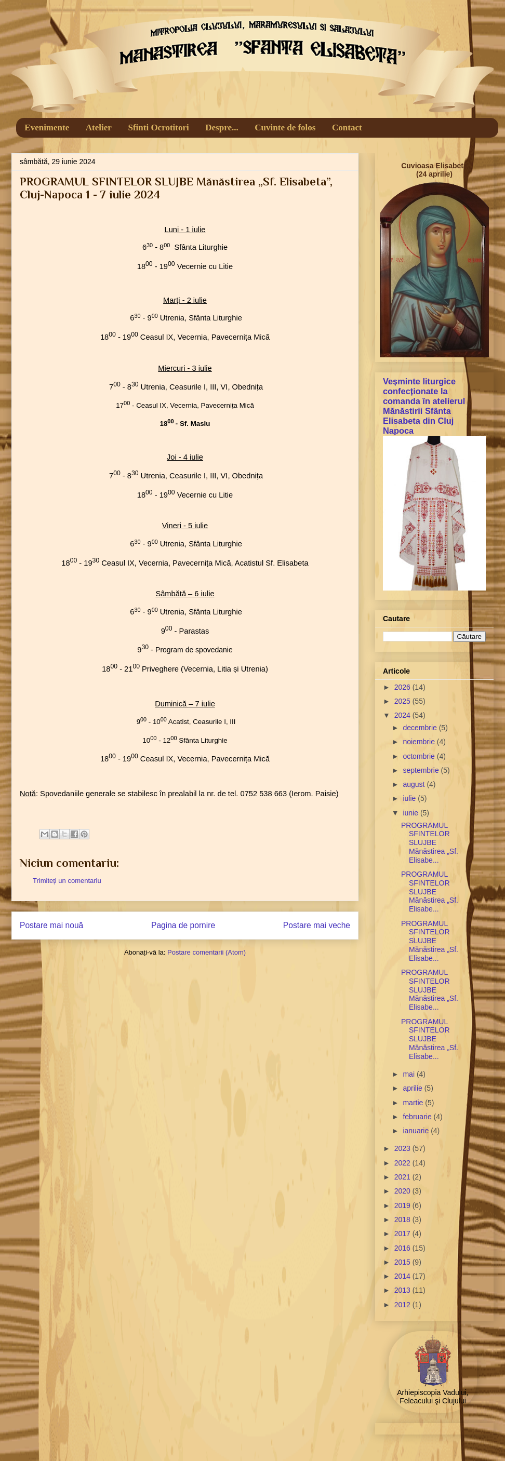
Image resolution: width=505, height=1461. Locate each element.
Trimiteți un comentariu (67, 880)
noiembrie (419, 742)
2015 (403, 1262)
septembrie (422, 770)
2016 (403, 1248)
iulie (410, 798)
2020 (403, 1191)
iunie (411, 813)
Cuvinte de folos (285, 127)
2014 (403, 1276)
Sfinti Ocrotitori (158, 127)
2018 (403, 1219)
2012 (403, 1305)
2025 (403, 701)
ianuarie (417, 1131)
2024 (403, 715)
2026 (403, 687)
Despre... (221, 127)
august (415, 784)
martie (414, 1102)
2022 (403, 1163)
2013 (403, 1290)
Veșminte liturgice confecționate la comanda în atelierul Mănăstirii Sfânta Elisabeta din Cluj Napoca (424, 406)
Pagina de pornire (183, 925)
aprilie (413, 1088)
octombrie (419, 756)
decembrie (420, 727)
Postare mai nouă (51, 925)
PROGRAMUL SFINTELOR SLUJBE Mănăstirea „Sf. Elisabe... (429, 842)
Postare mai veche (316, 925)
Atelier (99, 127)
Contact (347, 127)
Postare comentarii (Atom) (206, 952)
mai (409, 1074)
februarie (418, 1116)
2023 (403, 1148)
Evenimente (46, 127)
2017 (403, 1233)
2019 (403, 1205)
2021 (403, 1177)
